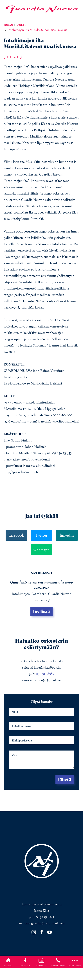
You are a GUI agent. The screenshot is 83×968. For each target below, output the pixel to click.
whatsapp (41, 549)
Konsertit (41, 962)
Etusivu (8, 962)
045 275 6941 (45, 917)
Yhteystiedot (58, 962)
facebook (16, 535)
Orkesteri (25, 962)
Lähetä (64, 779)
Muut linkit (74, 962)
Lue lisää (41, 611)
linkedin (67, 535)
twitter (41, 535)
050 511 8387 (45, 673)
